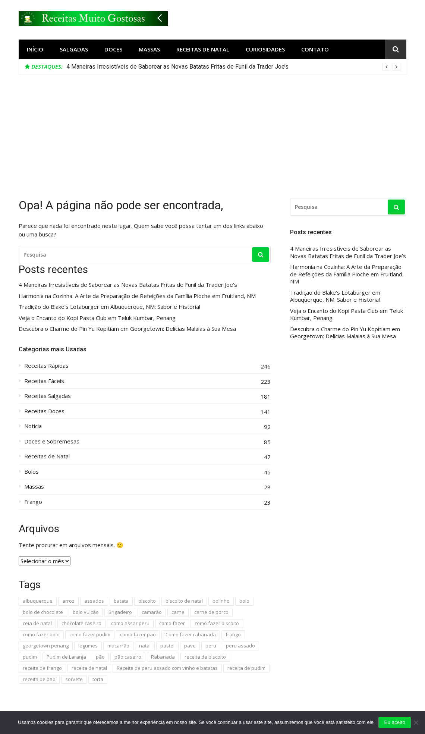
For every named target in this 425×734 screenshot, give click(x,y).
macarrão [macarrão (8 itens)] (118, 645)
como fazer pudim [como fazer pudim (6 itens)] (89, 634)
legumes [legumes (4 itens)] (88, 645)
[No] (415, 722)
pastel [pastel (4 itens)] (167, 645)
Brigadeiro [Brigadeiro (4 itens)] (120, 612)
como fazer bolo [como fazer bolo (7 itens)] (41, 634)
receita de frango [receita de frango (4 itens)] (42, 668)
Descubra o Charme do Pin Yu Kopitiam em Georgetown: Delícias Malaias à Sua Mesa (127, 328)
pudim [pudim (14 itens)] (30, 656)
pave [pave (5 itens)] (190, 645)
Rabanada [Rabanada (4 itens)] (163, 656)
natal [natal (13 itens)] (145, 645)
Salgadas (74, 49)
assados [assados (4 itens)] (94, 600)
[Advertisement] (212, 131)
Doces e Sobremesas (51, 441)
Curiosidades (265, 49)
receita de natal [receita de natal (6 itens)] (89, 668)
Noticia (33, 426)
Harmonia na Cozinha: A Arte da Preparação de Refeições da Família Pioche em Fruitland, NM (137, 295)
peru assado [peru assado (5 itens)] (240, 645)
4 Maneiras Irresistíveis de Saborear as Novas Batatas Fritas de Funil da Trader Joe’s (177, 66)
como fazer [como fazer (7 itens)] (172, 623)
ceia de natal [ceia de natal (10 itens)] (37, 623)
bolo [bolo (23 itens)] (244, 600)
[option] (233, 67)
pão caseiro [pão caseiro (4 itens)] (127, 656)
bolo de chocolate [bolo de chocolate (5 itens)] (43, 612)
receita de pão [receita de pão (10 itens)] (39, 679)
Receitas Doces (44, 411)
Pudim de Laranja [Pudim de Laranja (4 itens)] (66, 656)
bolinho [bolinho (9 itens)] (221, 600)
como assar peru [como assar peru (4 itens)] (130, 623)
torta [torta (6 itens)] (97, 679)
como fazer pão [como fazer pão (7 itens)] (138, 634)
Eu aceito (394, 722)
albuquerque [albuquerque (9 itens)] (38, 600)
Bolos (31, 471)
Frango (33, 501)
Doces (113, 49)
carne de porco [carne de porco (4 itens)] (211, 612)
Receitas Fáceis (44, 381)
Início (35, 49)
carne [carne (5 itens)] (178, 612)
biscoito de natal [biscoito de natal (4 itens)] (184, 600)
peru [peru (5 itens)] (210, 645)
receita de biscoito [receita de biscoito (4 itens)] (205, 656)
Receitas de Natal (202, 49)
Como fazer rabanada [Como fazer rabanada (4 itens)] (191, 634)
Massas (149, 49)
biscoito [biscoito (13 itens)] (147, 600)
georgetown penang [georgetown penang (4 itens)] (46, 645)
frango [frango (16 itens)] (233, 634)
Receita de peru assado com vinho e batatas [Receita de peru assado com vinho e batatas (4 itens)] (167, 668)
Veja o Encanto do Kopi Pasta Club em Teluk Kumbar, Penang (97, 317)
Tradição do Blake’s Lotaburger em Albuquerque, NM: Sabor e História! (109, 306)
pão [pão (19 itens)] (100, 656)
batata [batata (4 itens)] (121, 600)
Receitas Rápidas (46, 365)
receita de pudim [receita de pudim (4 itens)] (246, 668)
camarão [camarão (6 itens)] (152, 612)
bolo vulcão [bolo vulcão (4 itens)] (86, 612)
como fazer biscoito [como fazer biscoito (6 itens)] (217, 623)
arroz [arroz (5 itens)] (68, 600)
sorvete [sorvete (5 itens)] (74, 679)
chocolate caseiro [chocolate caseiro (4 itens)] (81, 623)
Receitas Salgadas (47, 395)
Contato (315, 49)
